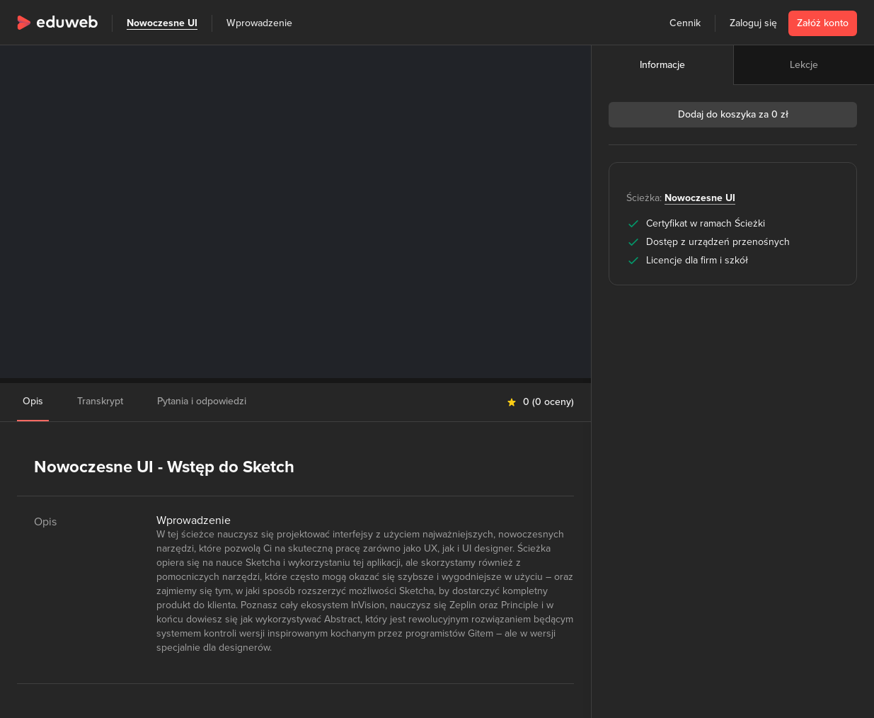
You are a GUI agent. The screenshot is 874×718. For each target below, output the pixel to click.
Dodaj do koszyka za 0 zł (733, 114)
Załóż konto (823, 23)
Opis (33, 401)
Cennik (685, 23)
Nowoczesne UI (162, 23)
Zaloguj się (753, 23)
